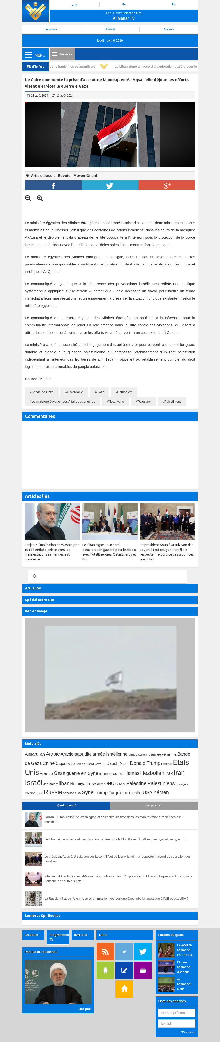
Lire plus (84, 1009)
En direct (31, 935)
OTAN (120, 784)
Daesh (124, 764)
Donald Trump (145, 763)
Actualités (33, 588)
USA (147, 792)
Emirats (166, 764)
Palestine (144, 401)
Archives (169, 29)
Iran (179, 772)
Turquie (116, 792)
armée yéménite (163, 754)
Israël (33, 782)
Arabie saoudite (76, 754)
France (46, 773)
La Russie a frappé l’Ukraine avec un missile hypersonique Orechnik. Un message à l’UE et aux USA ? (116, 898)
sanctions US (72, 793)
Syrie (88, 792)
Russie (53, 792)
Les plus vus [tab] (153, 805)
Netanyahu (116, 401)
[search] (107, 577)
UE (125, 793)
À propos (51, 29)
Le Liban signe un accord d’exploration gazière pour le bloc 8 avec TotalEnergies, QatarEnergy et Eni (115, 839)
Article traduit (43, 175)
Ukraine (135, 793)
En (124, 4)
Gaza (100, 392)
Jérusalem (125, 392)
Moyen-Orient (85, 175)
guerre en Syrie (82, 773)
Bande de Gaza (42, 392)
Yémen (161, 792)
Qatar (39, 793)
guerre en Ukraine (111, 774)
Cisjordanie (75, 392)
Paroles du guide (171, 935)
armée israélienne (109, 754)
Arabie (53, 754)
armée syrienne (139, 754)
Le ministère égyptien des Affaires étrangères (63, 401)
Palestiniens (172, 401)
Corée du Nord (85, 763)
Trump (101, 792)
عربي (74, 4)
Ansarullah (35, 754)
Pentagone (182, 784)
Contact (110, 29)
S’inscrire (188, 1032)
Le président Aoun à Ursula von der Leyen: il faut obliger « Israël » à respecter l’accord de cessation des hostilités (117, 859)
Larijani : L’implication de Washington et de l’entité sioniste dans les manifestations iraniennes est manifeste (112, 819)
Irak (169, 773)
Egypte (64, 175)
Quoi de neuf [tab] (66, 805)
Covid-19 (100, 763)
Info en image (36, 611)
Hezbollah (152, 773)
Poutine (30, 793)
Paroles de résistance (41, 952)
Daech (112, 763)
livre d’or (81, 935)
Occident (97, 784)
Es (173, 4)
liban (64, 783)
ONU (109, 783)
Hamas (132, 773)
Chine (49, 763)
